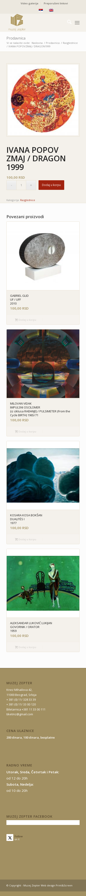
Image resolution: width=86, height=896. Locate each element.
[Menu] (77, 22)
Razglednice (27, 200)
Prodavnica (15, 38)
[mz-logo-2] (35, 22)
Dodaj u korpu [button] (25, 320)
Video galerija (29, 3)
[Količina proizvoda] (21, 185)
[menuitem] (29, 3)
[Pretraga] (67, 22)
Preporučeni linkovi (56, 3)
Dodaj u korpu (51, 185)
